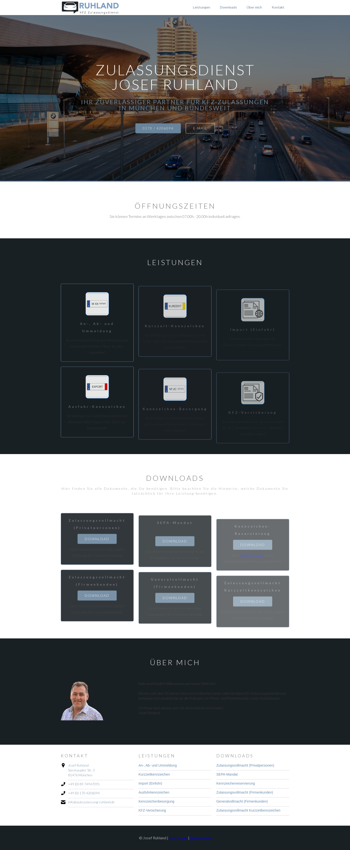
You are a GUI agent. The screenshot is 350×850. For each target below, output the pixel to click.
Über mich (254, 7)
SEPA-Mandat (227, 774)
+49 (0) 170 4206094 (84, 793)
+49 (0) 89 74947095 (84, 784)
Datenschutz (200, 837)
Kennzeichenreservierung (235, 783)
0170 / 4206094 (158, 128)
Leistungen (201, 7)
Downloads (228, 7)
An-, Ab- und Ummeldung (158, 765)
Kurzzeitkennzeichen (154, 774)
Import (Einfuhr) (150, 783)
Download (97, 541)
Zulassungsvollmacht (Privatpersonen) (245, 765)
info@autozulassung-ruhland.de (91, 802)
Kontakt (278, 7)
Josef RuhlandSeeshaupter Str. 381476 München (81, 770)
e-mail (200, 128)
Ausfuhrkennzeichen (154, 792)
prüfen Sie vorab (251, 561)
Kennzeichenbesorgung (156, 801)
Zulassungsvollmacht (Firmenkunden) (244, 792)
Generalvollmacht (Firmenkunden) (242, 801)
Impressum (178, 837)
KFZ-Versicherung (152, 810)
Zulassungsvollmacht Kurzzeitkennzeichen (248, 810)
